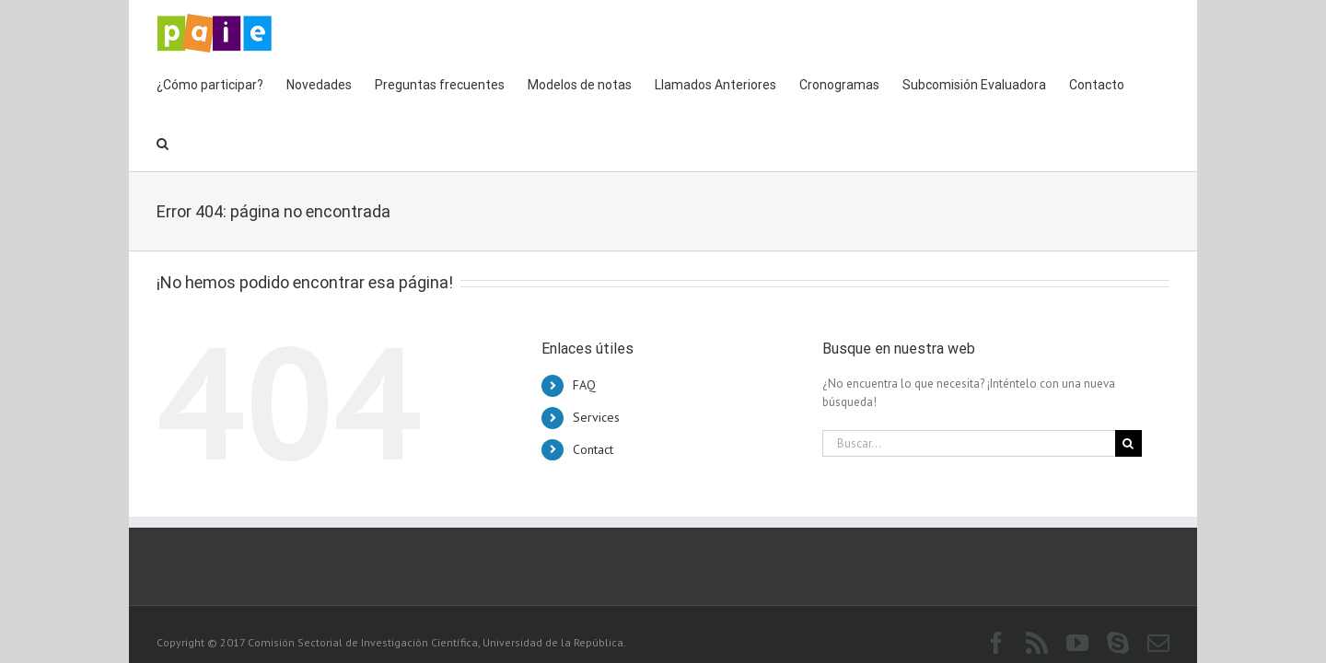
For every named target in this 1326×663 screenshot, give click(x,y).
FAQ (584, 326)
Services (596, 358)
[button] (1163, 82)
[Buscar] (1128, 384)
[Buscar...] (968, 384)
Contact (593, 390)
